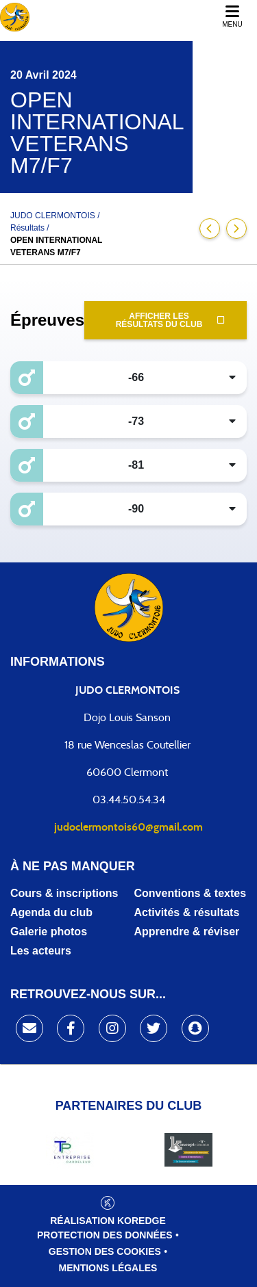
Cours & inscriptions (64, 893)
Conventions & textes (190, 893)
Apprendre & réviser (187, 931)
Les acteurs (40, 951)
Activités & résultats (187, 912)
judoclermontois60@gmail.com (128, 827)
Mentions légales (108, 1267)
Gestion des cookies (105, 1251)
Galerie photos (48, 931)
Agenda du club (51, 912)
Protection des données (105, 1235)
